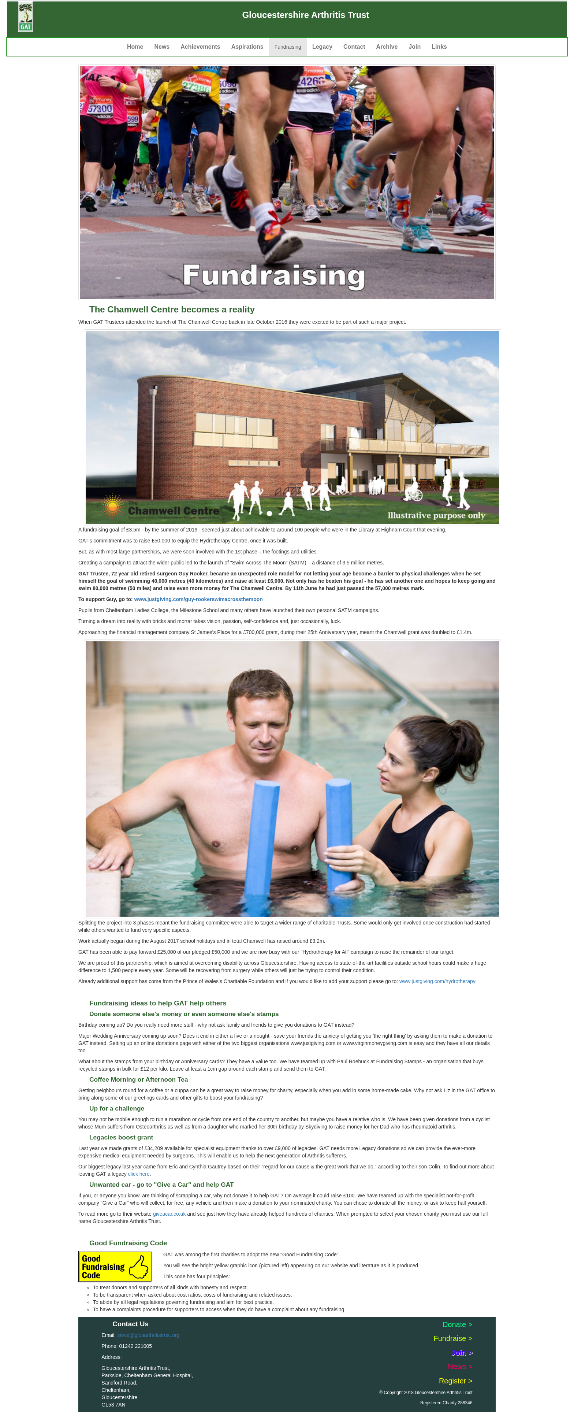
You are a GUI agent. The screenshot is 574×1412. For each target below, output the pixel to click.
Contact (354, 47)
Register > (456, 1381)
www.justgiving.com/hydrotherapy (437, 981)
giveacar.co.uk (169, 1214)
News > (460, 1367)
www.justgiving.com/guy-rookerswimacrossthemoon (198, 599)
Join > (461, 1353)
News (161, 47)
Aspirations (247, 47)
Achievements (200, 47)
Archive (387, 47)
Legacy (322, 47)
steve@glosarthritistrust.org (148, 1335)
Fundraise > (452, 1338)
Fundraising (288, 47)
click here (139, 1174)
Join (415, 47)
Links (439, 47)
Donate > (458, 1324)
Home (135, 47)
